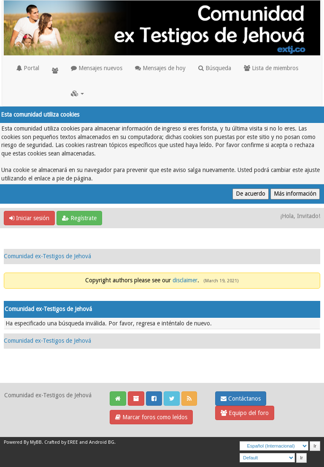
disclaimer (185, 280)
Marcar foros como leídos (151, 417)
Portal (27, 68)
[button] (77, 93)
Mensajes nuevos (96, 68)
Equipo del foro (245, 413)
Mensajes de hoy (160, 68)
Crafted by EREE (61, 442)
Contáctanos (241, 398)
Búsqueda (214, 68)
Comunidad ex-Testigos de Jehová (47, 256)
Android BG (101, 442)
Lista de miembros (271, 68)
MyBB (36, 442)
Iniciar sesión (29, 218)
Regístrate (79, 218)
